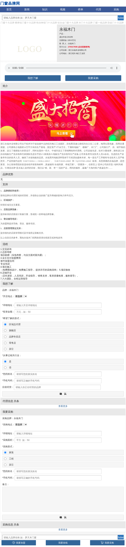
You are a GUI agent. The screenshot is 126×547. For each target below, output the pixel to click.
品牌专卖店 (15, 336)
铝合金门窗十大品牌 (68, 22)
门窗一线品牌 (100, 22)
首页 (9, 9)
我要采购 (93, 78)
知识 (44, 9)
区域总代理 (15, 324)
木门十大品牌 (86, 22)
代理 (98, 9)
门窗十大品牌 (7, 22)
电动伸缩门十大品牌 (46, 22)
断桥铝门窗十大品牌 (25, 22)
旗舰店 (12, 330)
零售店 (12, 343)
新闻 (27, 9)
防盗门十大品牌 (116, 22)
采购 (116, 9)
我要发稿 (63, 542)
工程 (11, 458)
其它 (11, 349)
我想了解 (33, 78)
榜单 (80, 9)
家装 (11, 452)
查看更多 (63, 406)
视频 (62, 9)
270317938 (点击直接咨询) (79, 47)
